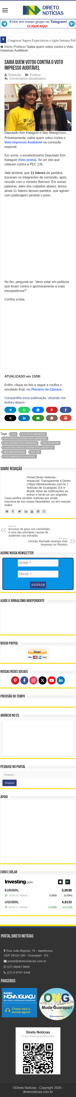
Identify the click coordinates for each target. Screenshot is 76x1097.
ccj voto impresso (33, 434)
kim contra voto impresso (20, 443)
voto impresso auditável (19, 456)
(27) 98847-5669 (17, 966)
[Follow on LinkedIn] (61, 680)
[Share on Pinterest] (52, 410)
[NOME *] (38, 562)
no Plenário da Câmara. (44, 389)
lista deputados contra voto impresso (28, 447)
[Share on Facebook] (66, 410)
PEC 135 (35, 452)
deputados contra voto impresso (25, 438)
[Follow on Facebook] (24, 680)
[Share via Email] (38, 418)
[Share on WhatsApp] (24, 410)
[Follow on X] (43, 680)
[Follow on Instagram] (33, 680)
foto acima (27, 160)
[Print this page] (66, 418)
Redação (14, 75)
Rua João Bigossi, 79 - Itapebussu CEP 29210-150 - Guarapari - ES (28, 953)
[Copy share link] (52, 418)
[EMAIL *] (38, 574)
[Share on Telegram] (10, 410)
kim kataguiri (51, 443)
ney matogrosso (14, 452)
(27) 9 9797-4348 (17, 972)
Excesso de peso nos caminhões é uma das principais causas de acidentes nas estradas (29, 531)
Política (19, 46)
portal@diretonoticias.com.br (25, 961)
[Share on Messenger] (38, 410)
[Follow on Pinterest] (15, 680)
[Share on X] (10, 418)
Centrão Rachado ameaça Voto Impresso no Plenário (46, 541)
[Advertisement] (38, 240)
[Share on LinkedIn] (24, 418)
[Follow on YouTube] (52, 680)
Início (6, 46)
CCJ (14, 434)
